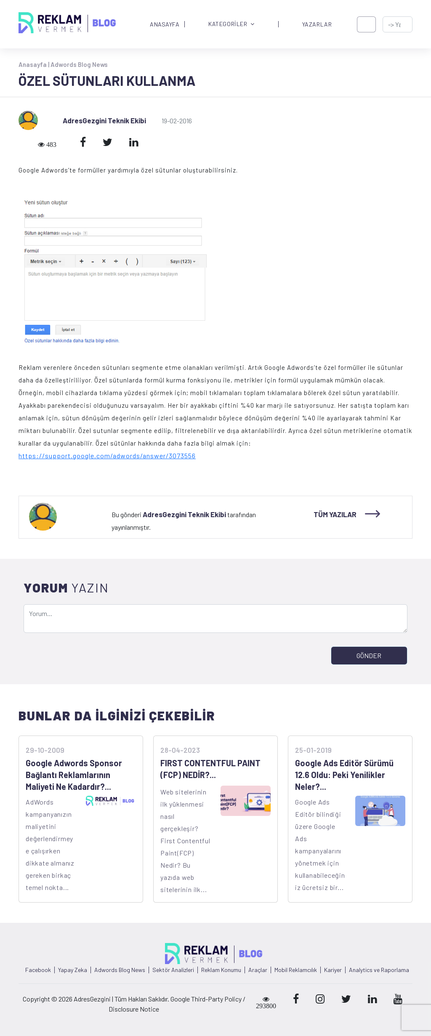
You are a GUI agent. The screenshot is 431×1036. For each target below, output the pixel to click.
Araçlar (257, 970)
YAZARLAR (317, 24)
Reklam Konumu (221, 970)
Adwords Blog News (79, 64)
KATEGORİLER (231, 24)
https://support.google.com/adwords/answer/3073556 (107, 456)
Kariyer (333, 970)
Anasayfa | (35, 64)
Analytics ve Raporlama (379, 970)
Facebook (38, 970)
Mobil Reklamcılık (295, 970)
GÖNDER (369, 655)
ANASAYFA (164, 24)
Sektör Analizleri (173, 970)
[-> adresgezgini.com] (397, 24)
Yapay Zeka (72, 970)
